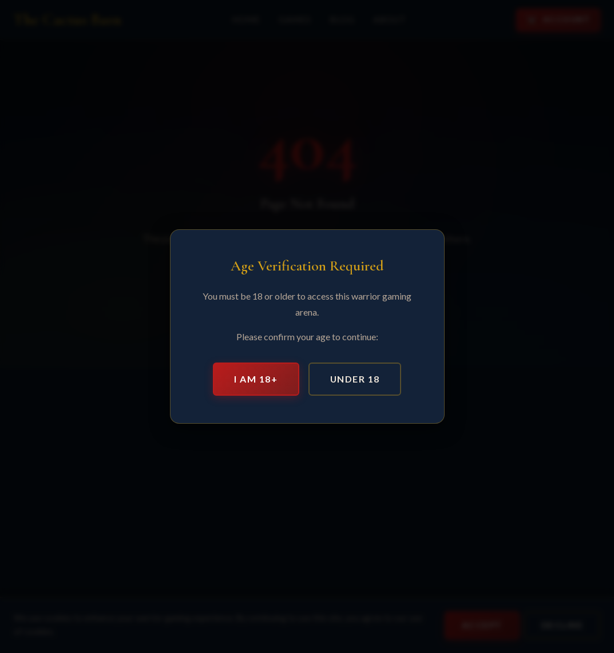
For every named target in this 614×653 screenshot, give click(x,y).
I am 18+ (256, 378)
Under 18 (355, 378)
